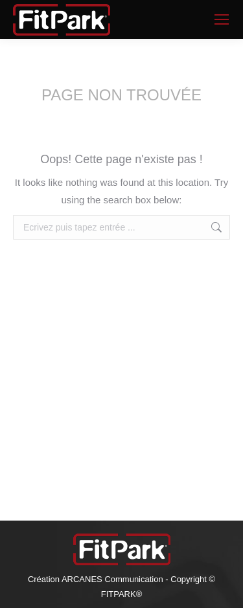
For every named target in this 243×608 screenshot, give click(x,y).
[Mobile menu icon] (221, 19)
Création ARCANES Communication (95, 579)
